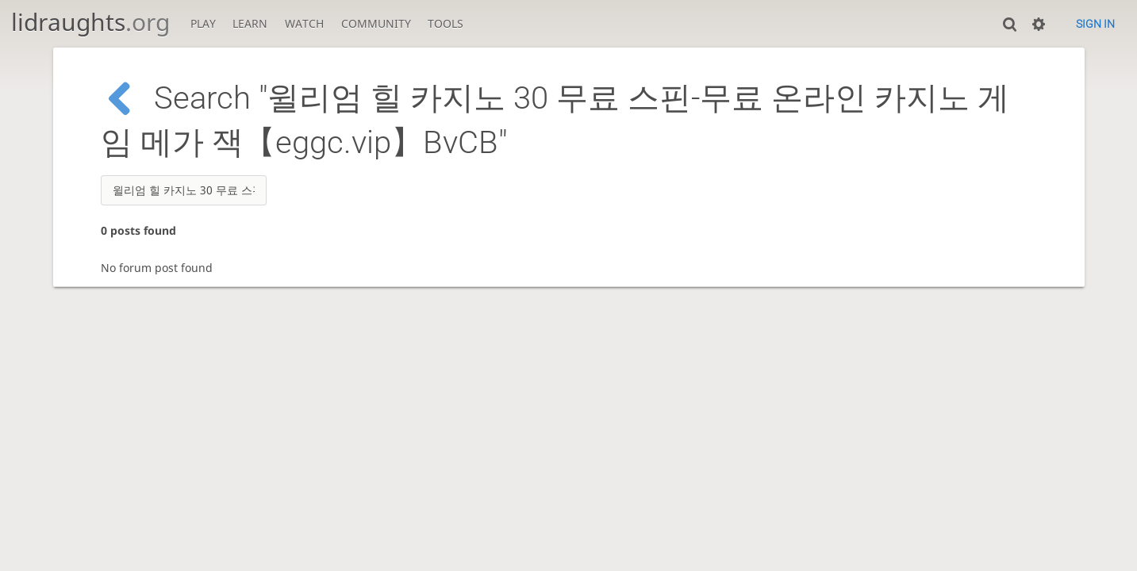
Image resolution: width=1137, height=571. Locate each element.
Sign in (1095, 23)
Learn (249, 23)
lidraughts (90, 22)
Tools (445, 23)
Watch (304, 23)
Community (376, 23)
